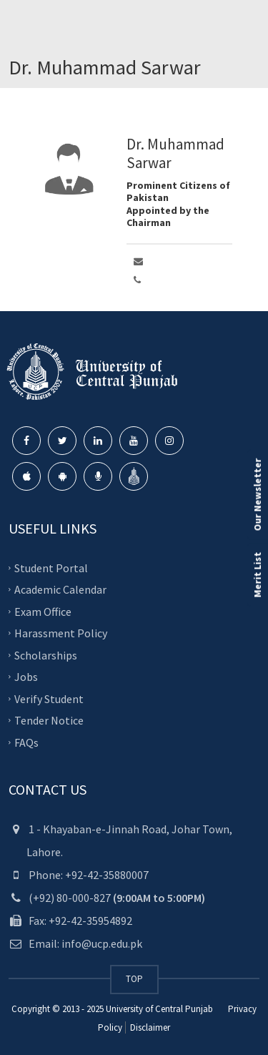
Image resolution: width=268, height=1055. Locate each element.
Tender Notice (49, 720)
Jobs (26, 676)
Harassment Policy (60, 633)
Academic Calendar (60, 589)
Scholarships (45, 654)
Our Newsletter (257, 494)
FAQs (26, 742)
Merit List (257, 574)
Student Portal (51, 567)
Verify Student (49, 698)
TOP (134, 979)
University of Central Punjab (159, 1009)
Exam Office (42, 611)
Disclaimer (149, 1027)
